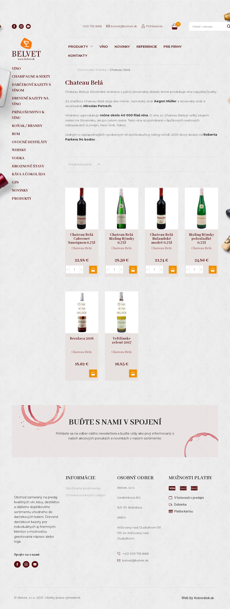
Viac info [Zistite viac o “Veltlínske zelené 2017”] (132, 373)
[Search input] (208, 26)
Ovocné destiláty (29, 142)
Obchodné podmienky (83, 488)
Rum (16, 134)
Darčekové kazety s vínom (31, 87)
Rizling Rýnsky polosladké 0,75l (201, 239)
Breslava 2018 (82, 339)
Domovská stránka (91, 70)
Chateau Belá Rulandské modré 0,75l (161, 239)
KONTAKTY (77, 55)
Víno (16, 68)
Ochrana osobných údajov (86, 495)
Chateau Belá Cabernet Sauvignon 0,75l (81, 239)
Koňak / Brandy (27, 126)
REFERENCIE (147, 46)
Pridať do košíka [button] (92, 270)
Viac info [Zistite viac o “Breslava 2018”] (92, 373)
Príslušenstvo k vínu (28, 115)
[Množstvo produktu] (74, 269)
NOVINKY (122, 46)
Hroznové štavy (28, 166)
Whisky (19, 150)
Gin (15, 182)
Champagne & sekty (31, 76)
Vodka (18, 158)
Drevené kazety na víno (30, 101)
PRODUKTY (80, 46)
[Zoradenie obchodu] (83, 164)
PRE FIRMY (173, 46)
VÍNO (103, 46)
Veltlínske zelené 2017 (122, 341)
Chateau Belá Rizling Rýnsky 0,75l (121, 239)
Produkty (21, 198)
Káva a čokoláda (28, 174)
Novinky (20, 190)
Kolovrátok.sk (203, 598)
